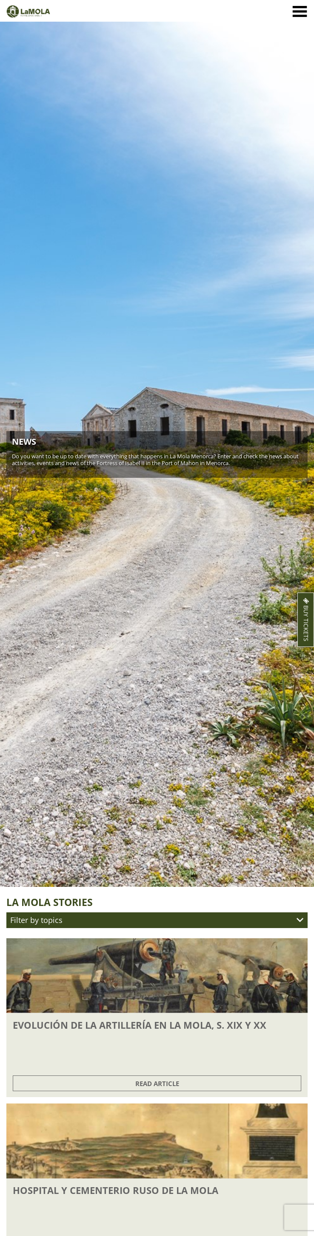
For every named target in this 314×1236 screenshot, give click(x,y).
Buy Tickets (305, 619)
